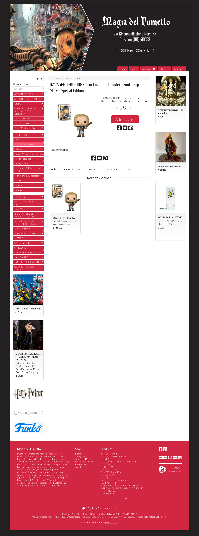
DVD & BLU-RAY (22, 123)
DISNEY (18, 103)
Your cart (148, 68)
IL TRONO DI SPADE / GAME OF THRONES (25, 222)
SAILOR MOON (22, 243)
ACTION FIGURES (23, 94)
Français (101, 508)
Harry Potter (21, 163)
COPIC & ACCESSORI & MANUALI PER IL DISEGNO (26, 111)
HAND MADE (21, 257)
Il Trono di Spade (23, 158)
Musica (18, 185)
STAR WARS (20, 247)
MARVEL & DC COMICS (26, 233)
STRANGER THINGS (24, 252)
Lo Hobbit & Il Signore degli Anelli (28, 169)
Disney (18, 149)
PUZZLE (18, 238)
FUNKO (126, 169)
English (91, 508)
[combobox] (28, 88)
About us (164, 68)
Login (134, 68)
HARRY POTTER (22, 209)
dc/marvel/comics (110, 169)
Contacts (179, 68)
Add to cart (125, 119)
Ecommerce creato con (99, 522)
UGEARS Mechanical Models (24, 268)
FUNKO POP (55, 78)
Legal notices (81, 464)
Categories (80, 456)
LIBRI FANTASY (22, 228)
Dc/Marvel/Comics (72, 78)
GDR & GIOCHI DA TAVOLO (23, 203)
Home (123, 68)
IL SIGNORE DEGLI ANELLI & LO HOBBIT (25, 215)
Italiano (112, 508)
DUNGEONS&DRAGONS (27, 262)
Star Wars (20, 190)
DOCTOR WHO (22, 118)
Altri (17, 139)
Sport (18, 180)
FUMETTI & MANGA (24, 128)
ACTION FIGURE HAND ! (27, 99)
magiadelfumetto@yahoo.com (152, 516)
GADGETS (19, 196)
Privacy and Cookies (84, 461)
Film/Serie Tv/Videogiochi (27, 175)
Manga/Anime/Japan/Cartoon (29, 154)
